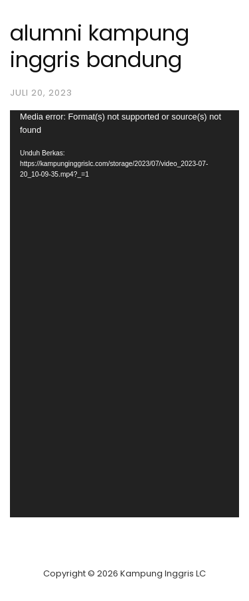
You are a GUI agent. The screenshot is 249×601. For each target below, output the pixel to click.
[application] (124, 313)
